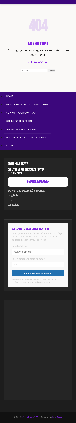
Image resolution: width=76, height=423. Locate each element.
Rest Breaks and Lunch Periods (26, 137)
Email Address (19, 246)
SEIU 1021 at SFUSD (30, 417)
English (13, 195)
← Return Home (38, 62)
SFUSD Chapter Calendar (22, 129)
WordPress (57, 417)
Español (13, 204)
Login (10, 145)
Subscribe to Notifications (38, 273)
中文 (10, 199)
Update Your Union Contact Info (27, 104)
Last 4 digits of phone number (28, 259)
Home (9, 96)
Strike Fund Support (19, 121)
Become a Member (38, 181)
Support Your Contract (21, 112)
